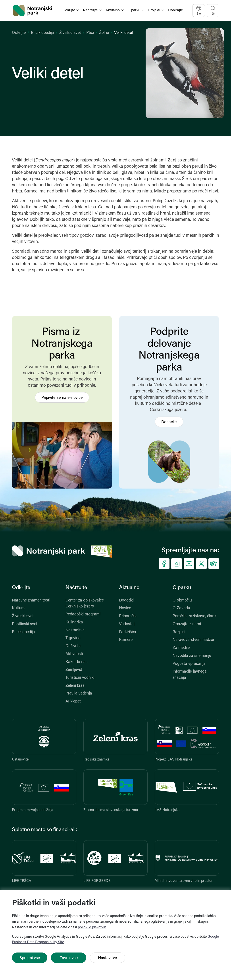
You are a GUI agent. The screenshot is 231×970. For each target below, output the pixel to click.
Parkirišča (127, 632)
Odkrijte (19, 33)
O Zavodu (181, 608)
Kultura (18, 608)
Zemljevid (73, 670)
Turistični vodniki (79, 678)
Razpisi (179, 632)
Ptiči (90, 33)
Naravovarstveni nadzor (193, 640)
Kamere (126, 640)
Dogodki (126, 600)
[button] (71, 10)
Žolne (104, 33)
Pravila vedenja (78, 693)
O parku (182, 587)
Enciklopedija (42, 33)
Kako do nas (76, 662)
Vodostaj (127, 624)
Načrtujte (76, 587)
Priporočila (128, 616)
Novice (125, 608)
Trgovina (73, 638)
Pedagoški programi (82, 614)
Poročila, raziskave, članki (195, 616)
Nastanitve (75, 630)
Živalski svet (70, 33)
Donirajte (175, 10)
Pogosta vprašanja (189, 664)
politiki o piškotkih (92, 927)
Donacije (169, 422)
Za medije (181, 648)
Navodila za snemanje (192, 656)
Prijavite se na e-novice (62, 398)
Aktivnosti (74, 654)
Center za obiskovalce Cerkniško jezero (84, 603)
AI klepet (73, 701)
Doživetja (73, 646)
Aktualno (129, 587)
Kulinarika (74, 622)
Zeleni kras (75, 686)
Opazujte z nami (187, 624)
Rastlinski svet (24, 624)
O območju (182, 600)
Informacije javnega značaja (190, 674)
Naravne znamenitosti (31, 600)
